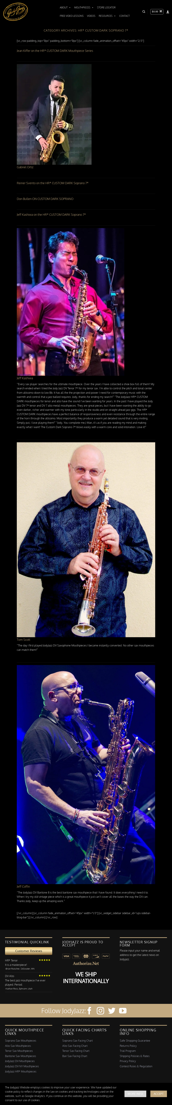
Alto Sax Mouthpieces (18, 1045)
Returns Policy (128, 1045)
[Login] (167, 11)
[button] (143, 11)
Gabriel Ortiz (25, 167)
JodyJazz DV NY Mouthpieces (22, 1066)
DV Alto (9, 976)
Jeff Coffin (23, 886)
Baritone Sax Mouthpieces (20, 1056)
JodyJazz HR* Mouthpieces (20, 1071)
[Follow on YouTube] (122, 1011)
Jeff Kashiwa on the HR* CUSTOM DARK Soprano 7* (51, 214)
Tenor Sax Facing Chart (75, 1051)
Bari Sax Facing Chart (74, 1056)
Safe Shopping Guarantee (135, 1040)
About (65, 7)
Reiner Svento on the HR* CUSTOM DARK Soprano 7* (53, 183)
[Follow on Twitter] (111, 1011)
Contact (124, 15)
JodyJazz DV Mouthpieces (20, 1061)
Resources (107, 16)
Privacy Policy (128, 1061)
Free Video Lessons (72, 15)
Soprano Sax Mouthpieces (20, 1040)
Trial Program (128, 1051)
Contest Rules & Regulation (136, 1066)
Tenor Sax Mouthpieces (19, 1051)
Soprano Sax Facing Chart (77, 1040)
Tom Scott (23, 639)
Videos (91, 15)
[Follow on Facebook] (89, 1011)
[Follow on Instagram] (100, 1011)
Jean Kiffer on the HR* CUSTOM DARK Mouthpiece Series (55, 50)
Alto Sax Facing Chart (75, 1045)
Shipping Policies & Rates (134, 1056)
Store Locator (106, 7)
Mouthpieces (84, 7)
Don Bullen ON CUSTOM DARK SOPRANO (45, 199)
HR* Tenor (11, 960)
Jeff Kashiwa (25, 378)
